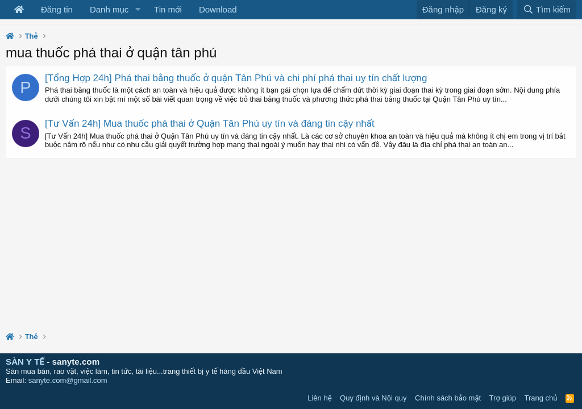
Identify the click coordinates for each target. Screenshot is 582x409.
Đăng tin (57, 9)
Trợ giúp (502, 398)
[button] (138, 9)
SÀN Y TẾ (25, 361)
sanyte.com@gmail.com (67, 380)
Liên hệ (319, 398)
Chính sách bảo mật (448, 398)
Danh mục (109, 9)
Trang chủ (541, 398)
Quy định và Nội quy (373, 398)
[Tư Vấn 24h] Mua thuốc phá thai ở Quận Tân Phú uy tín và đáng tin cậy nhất (210, 123)
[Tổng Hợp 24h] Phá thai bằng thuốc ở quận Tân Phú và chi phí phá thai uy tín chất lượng (236, 78)
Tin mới (168, 9)
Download (218, 9)
